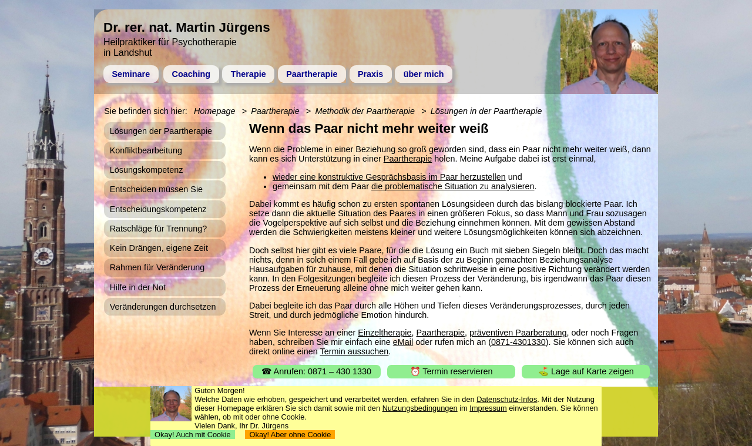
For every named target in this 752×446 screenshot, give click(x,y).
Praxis (370, 74)
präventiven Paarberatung (518, 332)
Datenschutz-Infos (506, 399)
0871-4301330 (518, 342)
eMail (403, 342)
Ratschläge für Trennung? (158, 228)
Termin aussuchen (354, 351)
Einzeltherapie (384, 332)
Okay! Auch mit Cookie (192, 434)
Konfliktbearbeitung (146, 150)
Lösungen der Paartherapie (161, 131)
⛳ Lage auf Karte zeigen (586, 371)
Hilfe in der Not (138, 287)
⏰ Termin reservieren (451, 371)
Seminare (131, 74)
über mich (424, 74)
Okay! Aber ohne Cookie (290, 434)
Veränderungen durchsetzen (163, 306)
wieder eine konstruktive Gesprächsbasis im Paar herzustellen (389, 177)
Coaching (191, 74)
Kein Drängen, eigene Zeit (159, 248)
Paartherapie (311, 74)
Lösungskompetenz (146, 170)
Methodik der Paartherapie (365, 111)
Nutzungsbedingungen (420, 408)
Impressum (487, 408)
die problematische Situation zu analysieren (453, 186)
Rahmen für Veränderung (157, 267)
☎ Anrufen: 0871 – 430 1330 (316, 371)
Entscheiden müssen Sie (156, 189)
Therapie (248, 74)
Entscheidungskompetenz (158, 209)
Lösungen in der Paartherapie (486, 111)
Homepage (214, 111)
